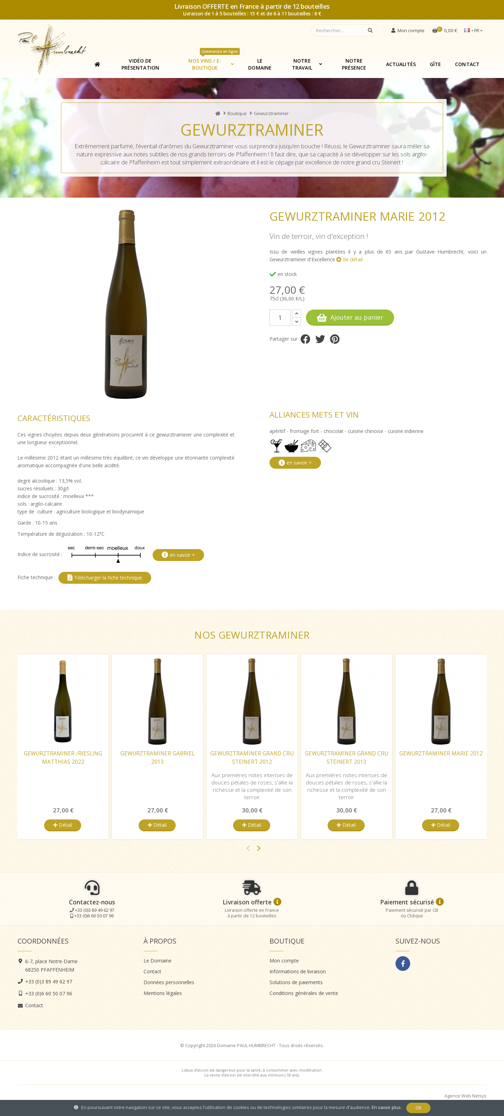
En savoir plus (386, 1107)
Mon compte (284, 960)
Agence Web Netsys (465, 1096)
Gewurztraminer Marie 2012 (441, 753)
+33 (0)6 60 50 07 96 (94, 916)
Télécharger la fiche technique (105, 577)
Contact (467, 64)
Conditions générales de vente (304, 993)
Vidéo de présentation (140, 64)
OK (418, 1108)
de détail (349, 259)
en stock (283, 274)
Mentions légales (163, 993)
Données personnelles (169, 982)
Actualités (401, 64)
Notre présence (354, 64)
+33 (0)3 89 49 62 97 (94, 910)
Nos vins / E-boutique (213, 61)
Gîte (435, 64)
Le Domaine (260, 64)
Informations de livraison (298, 971)
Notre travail (302, 64)
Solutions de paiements (296, 982)
